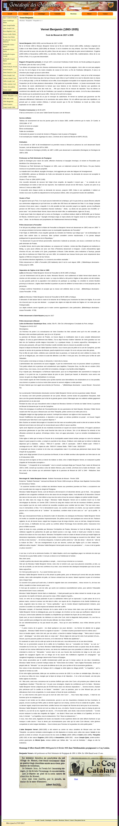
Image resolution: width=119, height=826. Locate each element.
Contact (72, 820)
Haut (76, 779)
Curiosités (55, 820)
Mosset (67, 820)
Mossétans (61, 820)
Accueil (37, 820)
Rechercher (86, 8)
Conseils (42, 820)
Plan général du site (80, 820)
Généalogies (48, 820)
